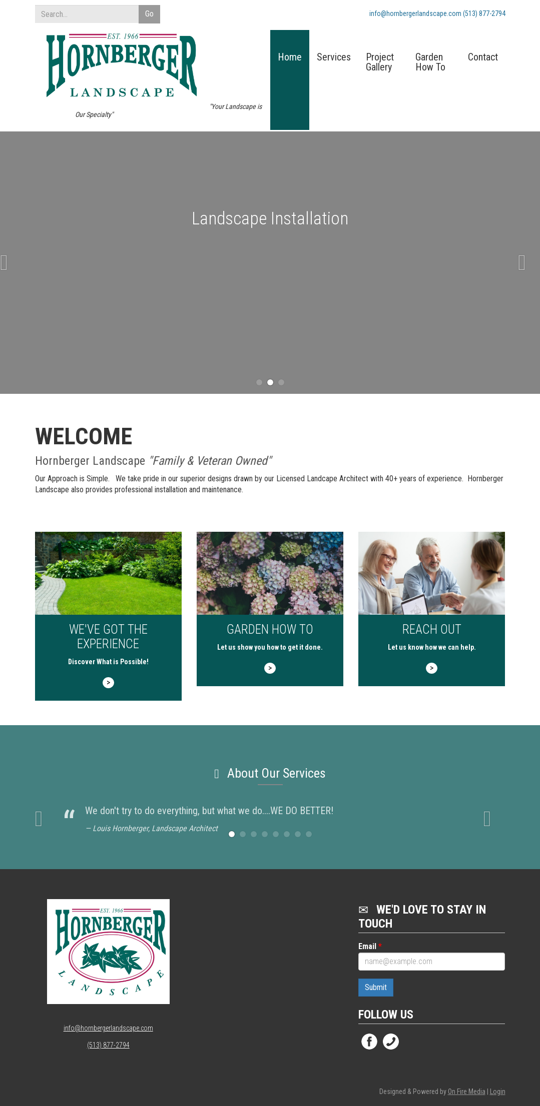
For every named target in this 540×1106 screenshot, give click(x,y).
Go (149, 13)
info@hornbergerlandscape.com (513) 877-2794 (437, 13)
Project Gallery (380, 62)
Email (370, 946)
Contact (483, 57)
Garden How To (430, 62)
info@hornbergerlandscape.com (108, 1028)
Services (334, 57)
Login (497, 1092)
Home (290, 57)
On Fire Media (466, 1092)
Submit (376, 987)
